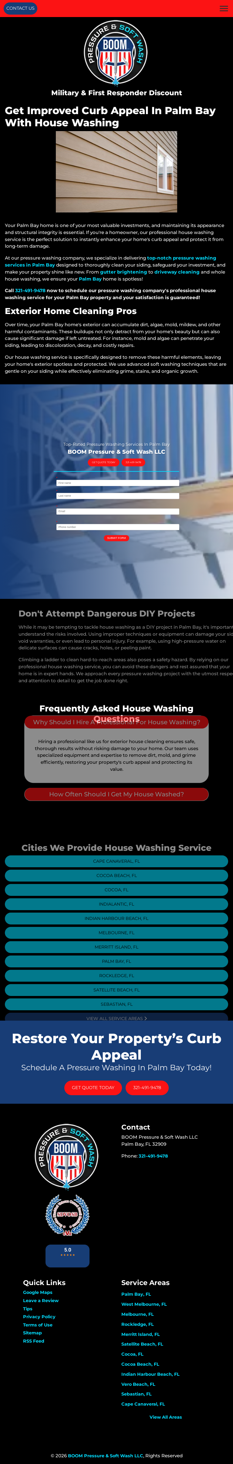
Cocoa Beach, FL (116, 884)
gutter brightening (123, 272)
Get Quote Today (110, 477)
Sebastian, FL (117, 1012)
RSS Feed (33, 1341)
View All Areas (166, 1417)
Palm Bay (90, 279)
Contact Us (20, 8)
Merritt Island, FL (116, 955)
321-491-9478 (30, 290)
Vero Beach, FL (138, 1384)
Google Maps (37, 1292)
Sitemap (32, 1333)
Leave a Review (41, 1300)
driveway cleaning (177, 272)
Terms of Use (37, 1325)
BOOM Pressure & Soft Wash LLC (105, 1456)
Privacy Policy (39, 1316)
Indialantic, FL (116, 912)
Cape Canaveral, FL (116, 869)
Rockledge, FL (116, 984)
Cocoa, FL (116, 898)
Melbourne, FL (116, 941)
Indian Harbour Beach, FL (116, 927)
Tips (27, 1309)
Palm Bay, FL (116, 970)
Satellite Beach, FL (116, 998)
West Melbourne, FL (144, 1304)
